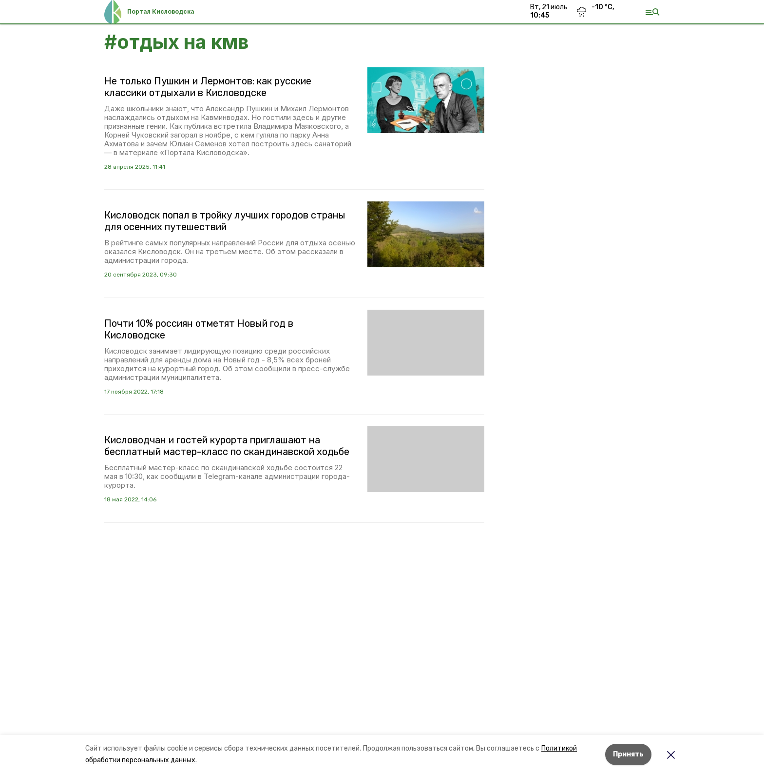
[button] (425, 100)
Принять (628, 754)
